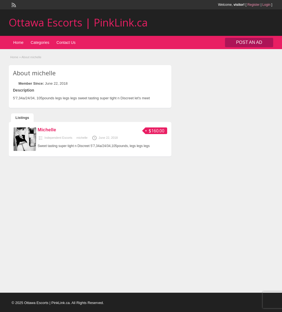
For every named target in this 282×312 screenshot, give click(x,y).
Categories (40, 42)
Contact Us (65, 42)
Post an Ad (249, 42)
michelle (82, 137)
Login (266, 5)
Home (18, 42)
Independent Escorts (58, 137)
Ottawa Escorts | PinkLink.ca (78, 22)
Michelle (47, 129)
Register (253, 5)
